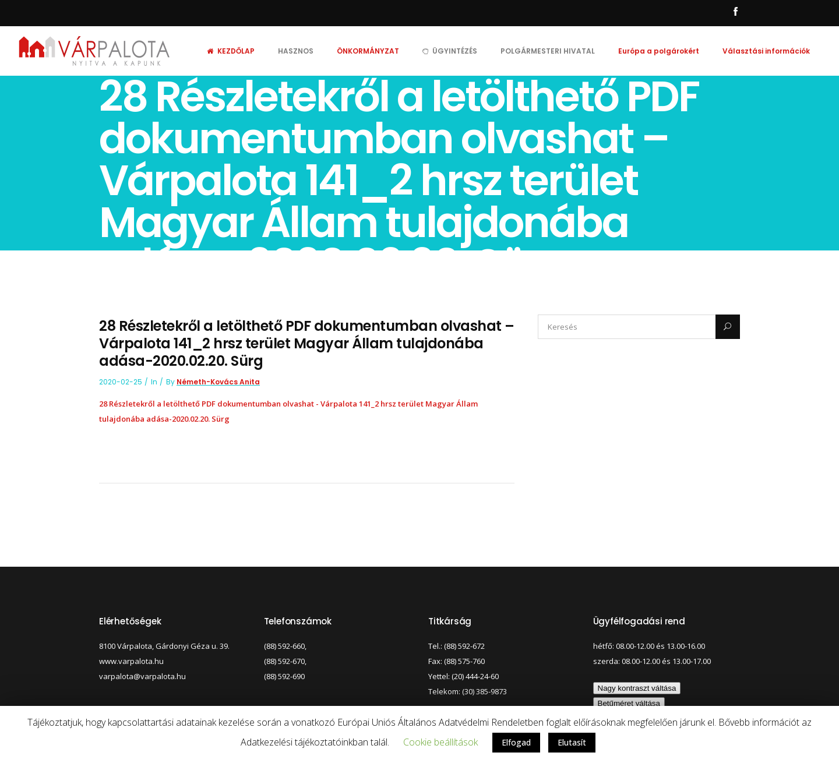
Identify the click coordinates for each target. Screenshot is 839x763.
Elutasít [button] (572, 742)
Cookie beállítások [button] (440, 742)
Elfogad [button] (516, 742)
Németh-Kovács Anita (218, 382)
